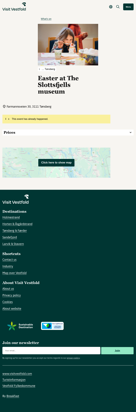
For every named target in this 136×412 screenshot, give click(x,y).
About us (8, 288)
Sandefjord (9, 237)
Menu (128, 7)
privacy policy (73, 358)
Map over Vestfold (14, 273)
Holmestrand (11, 217)
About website (11, 308)
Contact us (9, 259)
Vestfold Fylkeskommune (18, 385)
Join (117, 350)
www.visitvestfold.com (17, 373)
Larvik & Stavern (13, 244)
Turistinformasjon (13, 379)
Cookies (7, 302)
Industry (7, 266)
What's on (46, 18)
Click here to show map (56, 162)
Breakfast (12, 396)
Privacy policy (11, 295)
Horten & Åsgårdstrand (17, 224)
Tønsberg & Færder (14, 230)
